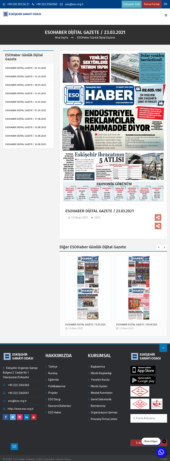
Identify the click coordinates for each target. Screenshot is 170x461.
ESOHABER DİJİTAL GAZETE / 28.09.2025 (136, 324)
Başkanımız (98, 366)
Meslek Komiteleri (101, 392)
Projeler (53, 392)
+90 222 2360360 (44, 4)
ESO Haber (54, 412)
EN (165, 4)
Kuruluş (52, 373)
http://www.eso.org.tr (18, 408)
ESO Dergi (54, 399)
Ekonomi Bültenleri (59, 405)
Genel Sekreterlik (101, 399)
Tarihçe (52, 366)
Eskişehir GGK (131, 4)
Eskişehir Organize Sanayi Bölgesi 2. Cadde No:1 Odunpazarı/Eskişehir (20, 372)
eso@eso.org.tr (72, 4)
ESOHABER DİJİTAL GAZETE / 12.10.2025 (85, 324)
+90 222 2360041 (16, 393)
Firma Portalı (152, 4)
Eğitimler (53, 379)
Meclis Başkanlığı (101, 373)
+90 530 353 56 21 (16, 4)
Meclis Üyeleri (99, 386)
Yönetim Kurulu (100, 379)
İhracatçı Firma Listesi (104, 419)
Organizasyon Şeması (104, 412)
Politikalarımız (56, 386)
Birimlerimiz (98, 405)
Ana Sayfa (61, 37)
